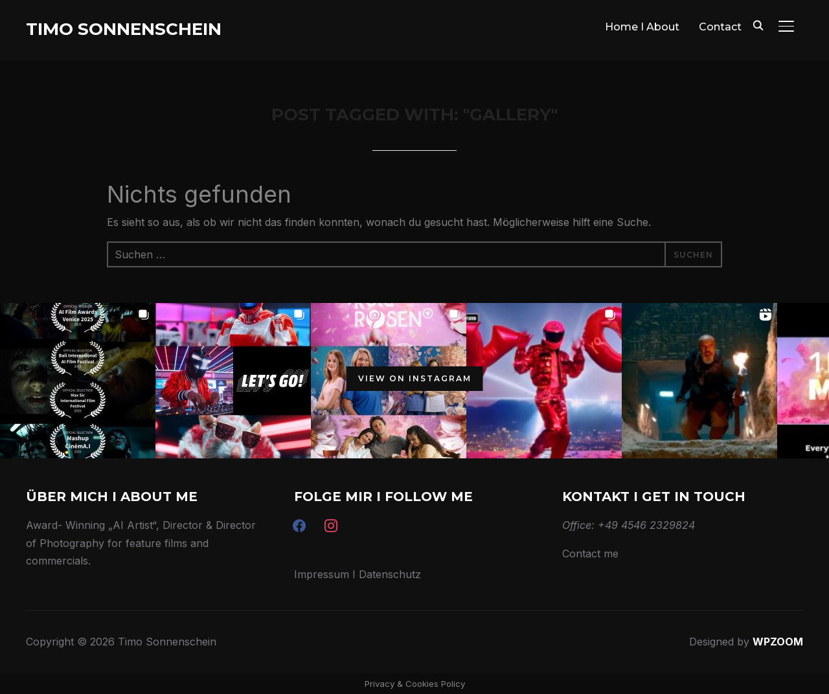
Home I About (642, 27)
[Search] (758, 25)
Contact (720, 27)
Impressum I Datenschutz (357, 574)
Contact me (590, 553)
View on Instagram (414, 378)
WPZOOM (778, 641)
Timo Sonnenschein (123, 29)
